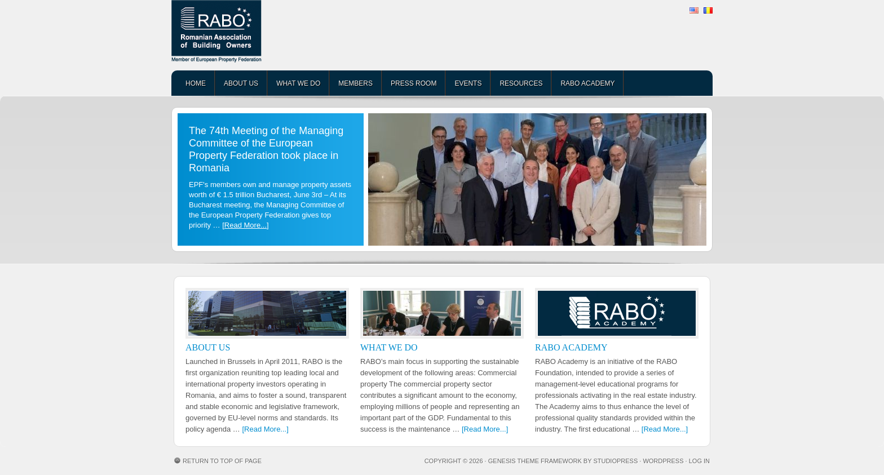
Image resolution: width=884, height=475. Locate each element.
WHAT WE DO (298, 83)
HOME (195, 83)
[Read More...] (245, 225)
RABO (258, 35)
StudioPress (615, 461)
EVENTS (467, 83)
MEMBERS (355, 83)
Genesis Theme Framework (535, 461)
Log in (699, 461)
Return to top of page (222, 461)
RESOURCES (521, 83)
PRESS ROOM (413, 83)
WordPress (663, 461)
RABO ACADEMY (587, 83)
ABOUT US (241, 83)
